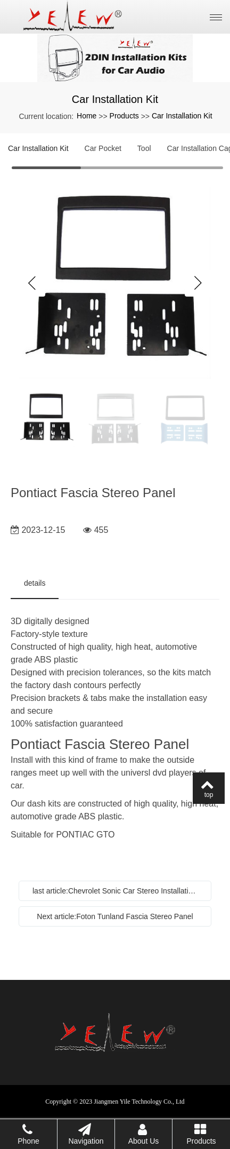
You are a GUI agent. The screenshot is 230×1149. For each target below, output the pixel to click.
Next (198, 283)
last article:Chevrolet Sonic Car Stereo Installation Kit (117, 891)
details (34, 583)
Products (124, 115)
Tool (144, 148)
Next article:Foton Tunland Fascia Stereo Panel (115, 916)
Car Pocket (103, 148)
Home (86, 115)
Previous (32, 283)
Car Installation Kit (182, 115)
